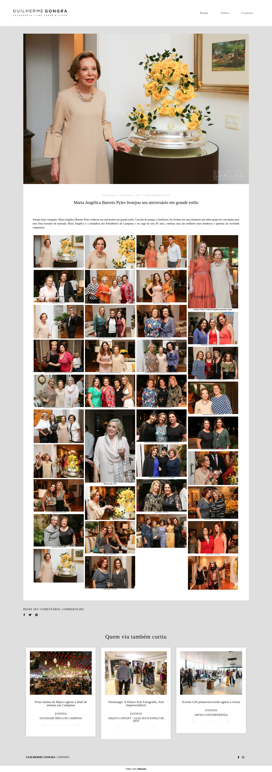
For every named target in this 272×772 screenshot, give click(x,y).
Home (204, 12)
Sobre (225, 12)
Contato (247, 12)
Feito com (136, 768)
